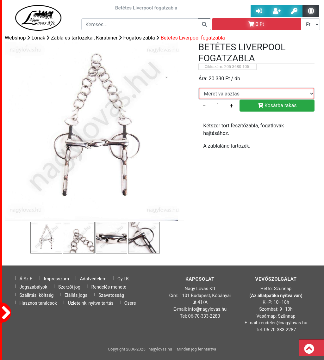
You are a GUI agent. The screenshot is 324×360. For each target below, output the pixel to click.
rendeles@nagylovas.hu (283, 323)
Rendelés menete (109, 287)
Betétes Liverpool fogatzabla (193, 38)
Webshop (15, 38)
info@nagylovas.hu (207, 309)
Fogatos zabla (139, 38)
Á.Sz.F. (26, 279)
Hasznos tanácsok (38, 303)
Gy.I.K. (123, 279)
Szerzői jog (69, 287)
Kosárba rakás (277, 105)
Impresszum (56, 279)
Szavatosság (111, 295)
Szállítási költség (36, 295)
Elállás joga (76, 295)
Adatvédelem (93, 279)
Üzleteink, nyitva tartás (90, 303)
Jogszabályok (33, 287)
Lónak (38, 38)
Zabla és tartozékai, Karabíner (84, 38)
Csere (130, 303)
